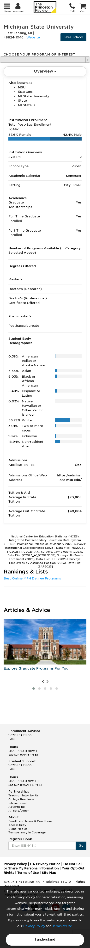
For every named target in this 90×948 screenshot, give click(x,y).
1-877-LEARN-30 (19, 735)
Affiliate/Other (18, 810)
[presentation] (43, 681)
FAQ (11, 739)
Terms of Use (62, 926)
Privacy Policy (34, 926)
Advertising (16, 806)
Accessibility (17, 825)
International (17, 803)
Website (33, 37)
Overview (45, 71)
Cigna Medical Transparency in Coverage (27, 830)
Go (81, 845)
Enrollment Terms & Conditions (30, 821)
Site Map (49, 872)
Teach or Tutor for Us (23, 795)
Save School (73, 37)
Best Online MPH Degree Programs (32, 578)
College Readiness (21, 799)
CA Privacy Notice (45, 864)
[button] (33, 688)
